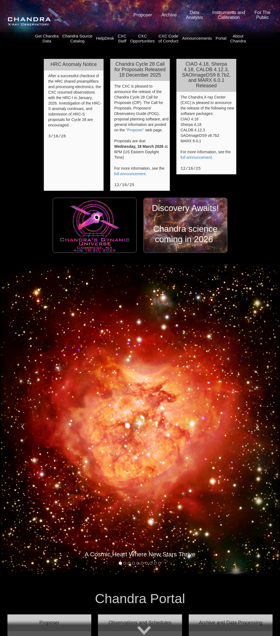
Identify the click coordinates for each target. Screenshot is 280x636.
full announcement (129, 174)
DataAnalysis (194, 15)
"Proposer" (135, 130)
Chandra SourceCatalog (77, 38)
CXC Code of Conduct (168, 38)
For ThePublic (262, 15)
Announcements (197, 38)
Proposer (142, 15)
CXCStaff (122, 38)
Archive (169, 15)
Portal (221, 38)
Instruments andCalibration (228, 15)
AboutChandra (238, 38)
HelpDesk (105, 38)
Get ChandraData (47, 38)
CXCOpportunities (142, 38)
